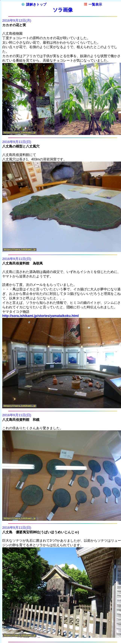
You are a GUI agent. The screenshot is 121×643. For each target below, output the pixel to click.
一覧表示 (93, 4)
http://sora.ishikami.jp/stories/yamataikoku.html (40, 316)
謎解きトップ (34, 4)
